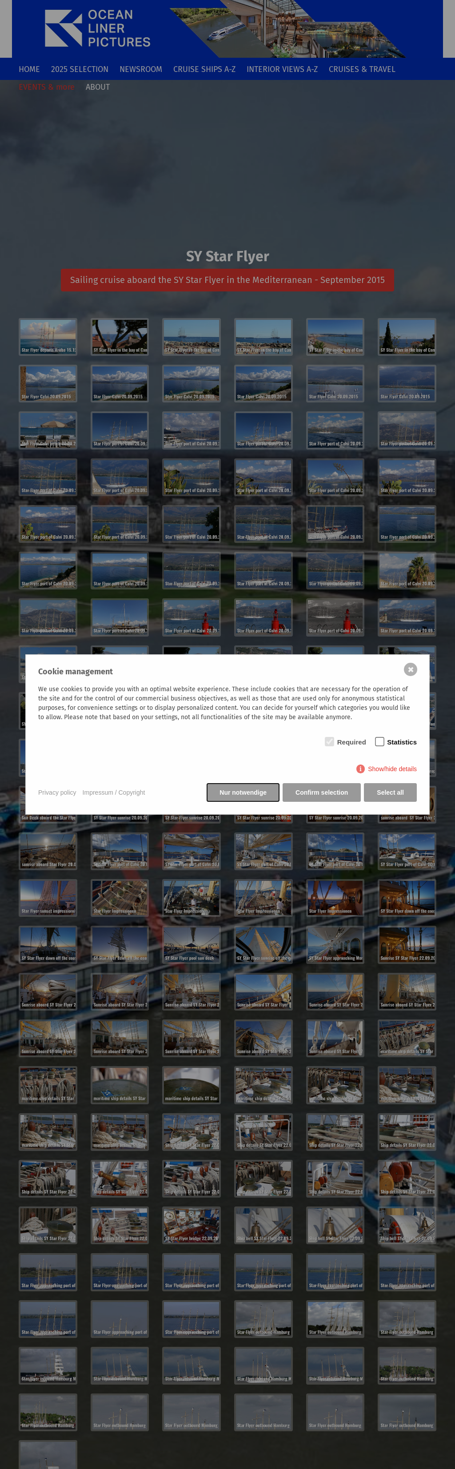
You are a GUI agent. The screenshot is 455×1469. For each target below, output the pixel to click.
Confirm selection (321, 792)
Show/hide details (392, 768)
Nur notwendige (243, 792)
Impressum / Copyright (114, 792)
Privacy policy (57, 792)
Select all (390, 792)
